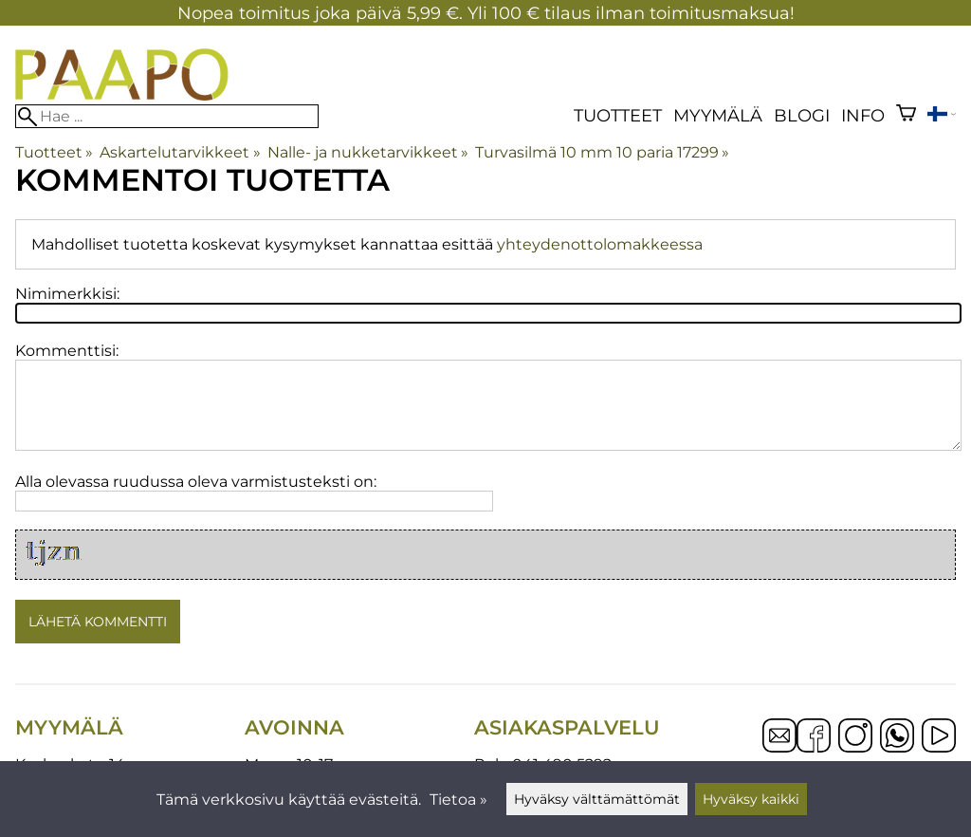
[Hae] (167, 116)
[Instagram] (855, 737)
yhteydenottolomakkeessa (600, 244)
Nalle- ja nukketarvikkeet (367, 152)
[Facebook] (814, 737)
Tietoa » (458, 799)
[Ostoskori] (906, 115)
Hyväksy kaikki (751, 799)
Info (863, 115)
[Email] (779, 747)
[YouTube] (939, 737)
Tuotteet (618, 115)
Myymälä (717, 115)
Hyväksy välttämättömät (597, 799)
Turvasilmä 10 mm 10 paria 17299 (602, 152)
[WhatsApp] (897, 737)
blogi (802, 115)
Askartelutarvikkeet (180, 152)
